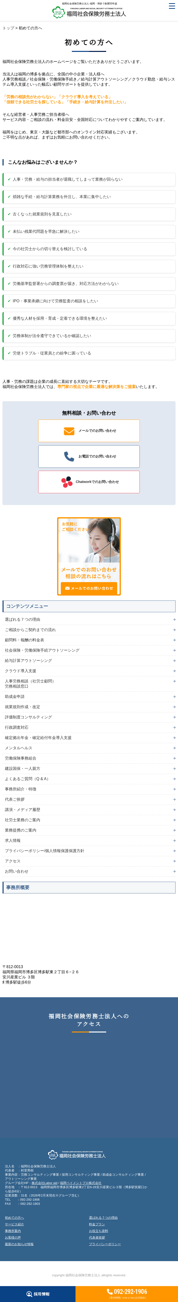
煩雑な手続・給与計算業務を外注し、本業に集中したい (62, 197)
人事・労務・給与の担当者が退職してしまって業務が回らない (68, 179)
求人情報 (13, 840)
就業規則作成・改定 (22, 707)
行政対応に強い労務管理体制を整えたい (48, 266)
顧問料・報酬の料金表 (24, 640)
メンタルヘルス (18, 748)
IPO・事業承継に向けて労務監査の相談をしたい (55, 301)
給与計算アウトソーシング (28, 660)
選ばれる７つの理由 (22, 619)
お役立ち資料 (98, 1231)
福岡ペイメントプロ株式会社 (81, 1183)
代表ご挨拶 (15, 799)
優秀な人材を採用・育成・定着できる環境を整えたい (60, 318)
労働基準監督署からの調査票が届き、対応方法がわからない (66, 284)
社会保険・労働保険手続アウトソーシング (42, 650)
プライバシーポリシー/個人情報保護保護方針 (44, 851)
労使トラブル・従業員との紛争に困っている (52, 353)
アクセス (13, 861)
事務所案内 (13, 1231)
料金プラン (97, 1224)
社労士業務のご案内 (22, 820)
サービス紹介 (14, 1224)
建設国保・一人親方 (22, 768)
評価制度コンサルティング (28, 717)
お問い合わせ (16, 871)
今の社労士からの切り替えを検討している (50, 249)
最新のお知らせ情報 (19, 1244)
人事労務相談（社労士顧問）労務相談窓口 (30, 683)
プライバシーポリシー (105, 1244)
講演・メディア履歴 (22, 810)
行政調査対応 (16, 727)
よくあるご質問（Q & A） (28, 779)
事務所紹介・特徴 (20, 789)
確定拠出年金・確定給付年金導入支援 (38, 738)
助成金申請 (15, 696)
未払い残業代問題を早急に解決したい (46, 231)
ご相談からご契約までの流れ (30, 630)
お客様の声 (13, 1237)
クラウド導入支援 (20, 671)
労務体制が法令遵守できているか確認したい (52, 336)
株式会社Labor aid (44, 1183)
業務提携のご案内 (20, 830)
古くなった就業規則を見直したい (42, 214)
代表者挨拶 (97, 1237)
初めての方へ (14, 1218)
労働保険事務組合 (20, 758)
